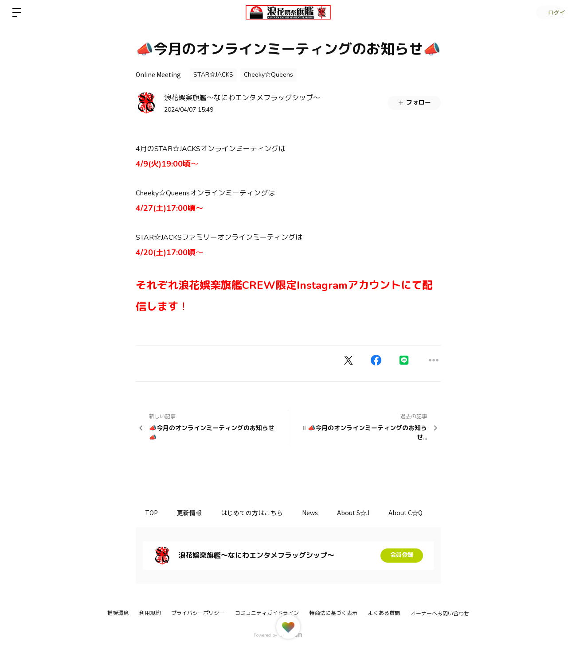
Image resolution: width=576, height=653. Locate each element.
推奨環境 (118, 613)
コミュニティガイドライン (267, 613)
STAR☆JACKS (213, 74)
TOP (153, 512)
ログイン (549, 12)
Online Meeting (158, 74)
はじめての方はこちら (260, 512)
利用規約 (150, 613)
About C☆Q (423, 512)
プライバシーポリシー (197, 613)
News (321, 512)
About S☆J (367, 512)
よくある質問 (384, 613)
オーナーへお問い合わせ (440, 613)
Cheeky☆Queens (268, 74)
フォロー (414, 102)
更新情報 (194, 512)
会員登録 (401, 555)
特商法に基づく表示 (333, 613)
